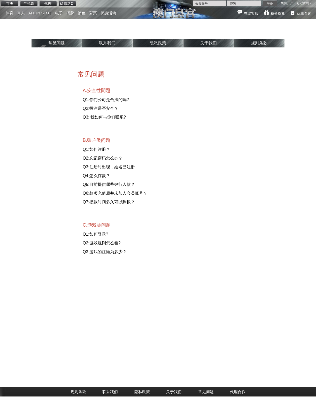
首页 (9, 3)
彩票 (93, 13)
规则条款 (259, 43)
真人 (21, 13)
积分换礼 (278, 13)
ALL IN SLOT (39, 13)
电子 (59, 13)
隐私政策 (158, 43)
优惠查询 (304, 13)
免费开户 (287, 3)
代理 (48, 3)
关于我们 (208, 43)
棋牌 (70, 13)
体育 (9, 13)
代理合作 (237, 392)
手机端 (28, 3)
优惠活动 (67, 3)
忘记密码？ (304, 3)
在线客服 (251, 13)
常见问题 (56, 43)
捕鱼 (82, 13)
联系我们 (107, 43)
